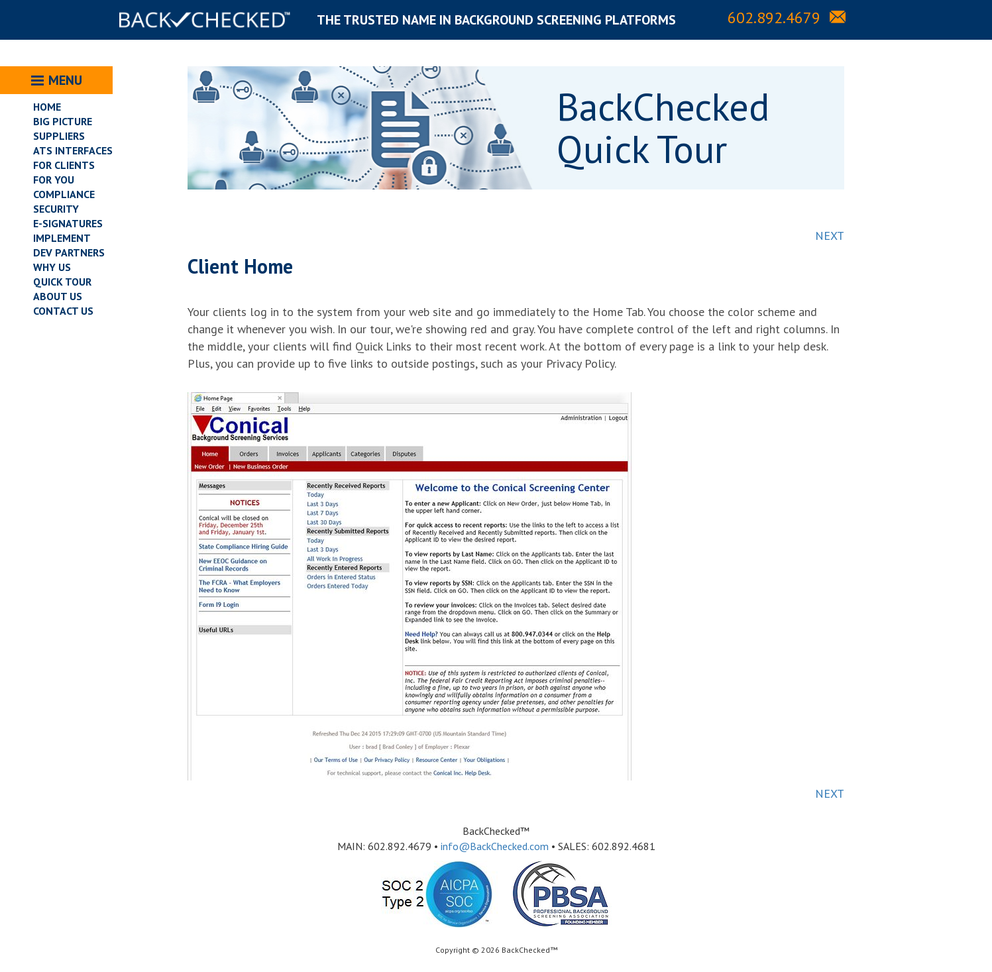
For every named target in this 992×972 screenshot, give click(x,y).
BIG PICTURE (62, 121)
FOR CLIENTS (64, 165)
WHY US (52, 267)
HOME (47, 106)
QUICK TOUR (62, 281)
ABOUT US (57, 296)
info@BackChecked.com (495, 846)
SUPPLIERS (59, 135)
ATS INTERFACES (73, 150)
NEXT (829, 235)
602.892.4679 (774, 17)
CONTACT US (63, 310)
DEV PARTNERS (69, 252)
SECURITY (56, 208)
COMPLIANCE (64, 194)
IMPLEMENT (62, 237)
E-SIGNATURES (68, 223)
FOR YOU (53, 179)
